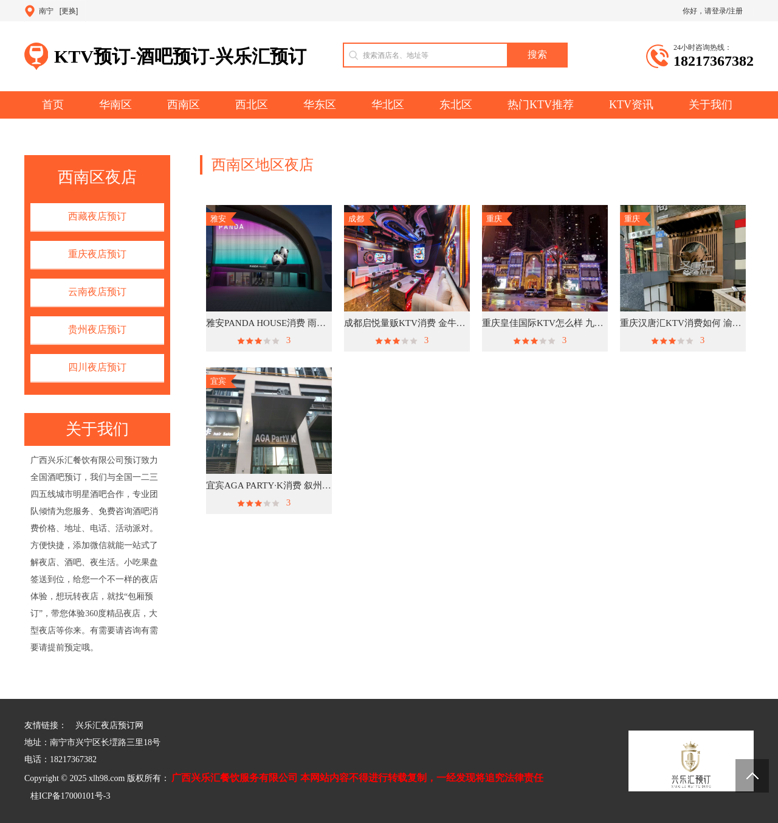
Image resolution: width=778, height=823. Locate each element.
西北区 (251, 105)
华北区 (387, 105)
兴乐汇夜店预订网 (109, 725)
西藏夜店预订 (97, 216)
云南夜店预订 (97, 291)
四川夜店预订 (97, 367)
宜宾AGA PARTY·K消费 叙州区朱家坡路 (269, 485)
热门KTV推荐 (541, 105)
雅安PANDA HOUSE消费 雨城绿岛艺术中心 (269, 323)
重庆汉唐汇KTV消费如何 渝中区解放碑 (683, 323)
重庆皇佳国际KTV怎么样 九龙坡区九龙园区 (545, 323)
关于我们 (710, 105)
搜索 (537, 54)
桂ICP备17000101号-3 (70, 795)
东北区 (455, 105)
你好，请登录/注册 (713, 11)
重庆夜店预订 (97, 254)
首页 (53, 105)
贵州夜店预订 (97, 329)
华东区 (319, 105)
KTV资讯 (631, 105)
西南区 (183, 105)
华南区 (115, 105)
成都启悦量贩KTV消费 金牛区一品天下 (407, 323)
